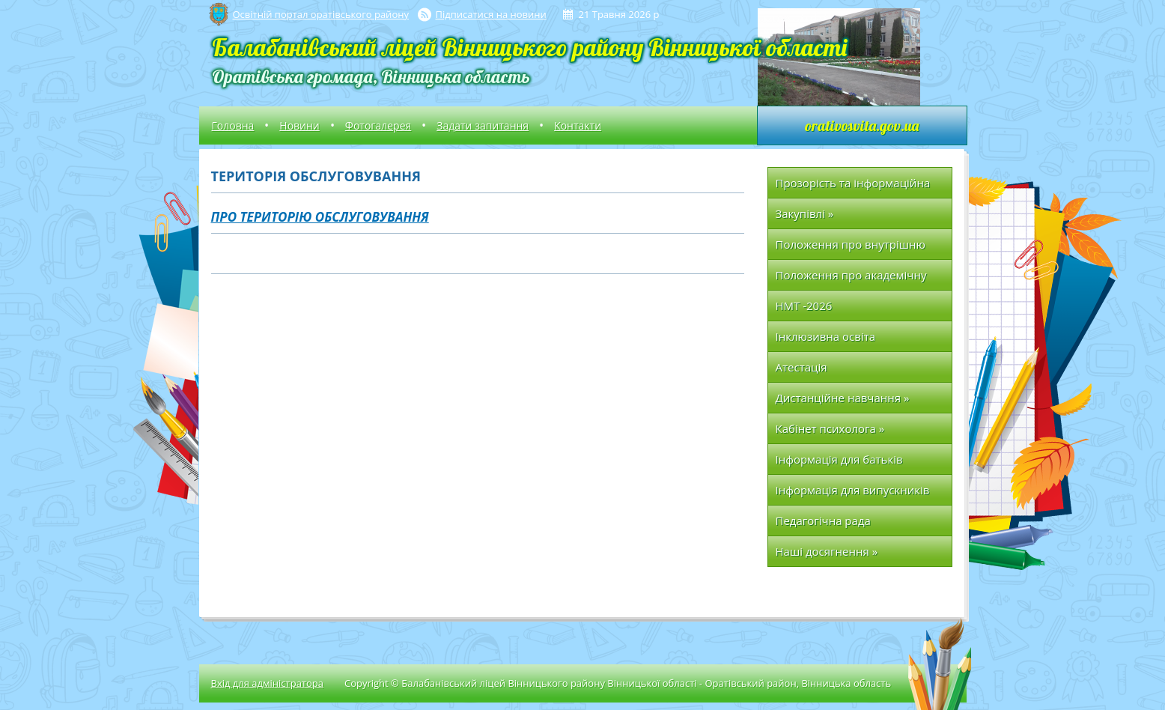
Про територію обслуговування (320, 216)
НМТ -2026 (804, 305)
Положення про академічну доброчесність (851, 279)
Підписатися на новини (491, 14)
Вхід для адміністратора (267, 683)
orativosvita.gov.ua (862, 125)
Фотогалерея (378, 125)
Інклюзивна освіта (826, 336)
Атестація (801, 366)
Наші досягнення (827, 551)
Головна (233, 125)
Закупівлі (805, 213)
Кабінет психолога (830, 428)
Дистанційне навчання (843, 397)
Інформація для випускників (853, 489)
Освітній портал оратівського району (321, 14)
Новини (299, 125)
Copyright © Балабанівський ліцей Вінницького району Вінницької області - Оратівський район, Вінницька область (617, 683)
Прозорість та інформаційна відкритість (853, 186)
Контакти (577, 125)
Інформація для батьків (839, 459)
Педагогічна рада (823, 520)
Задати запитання (483, 125)
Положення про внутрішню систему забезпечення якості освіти (855, 248)
